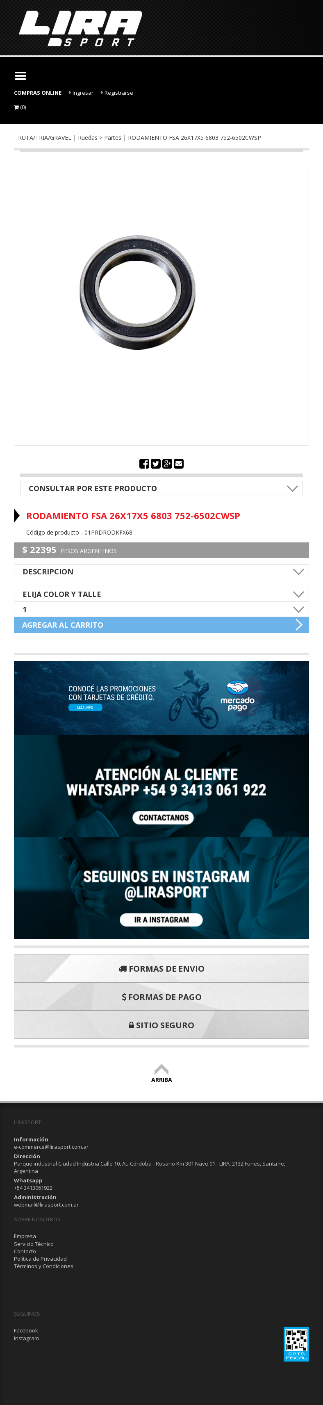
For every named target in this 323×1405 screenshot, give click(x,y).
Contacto (25, 1251)
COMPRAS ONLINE (37, 92)
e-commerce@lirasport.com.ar (51, 1146)
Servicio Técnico (34, 1244)
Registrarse (117, 92)
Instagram (26, 1338)
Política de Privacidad (40, 1258)
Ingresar (81, 92)
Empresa (25, 1236)
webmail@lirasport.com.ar (46, 1204)
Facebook (26, 1330)
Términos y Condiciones (43, 1266)
